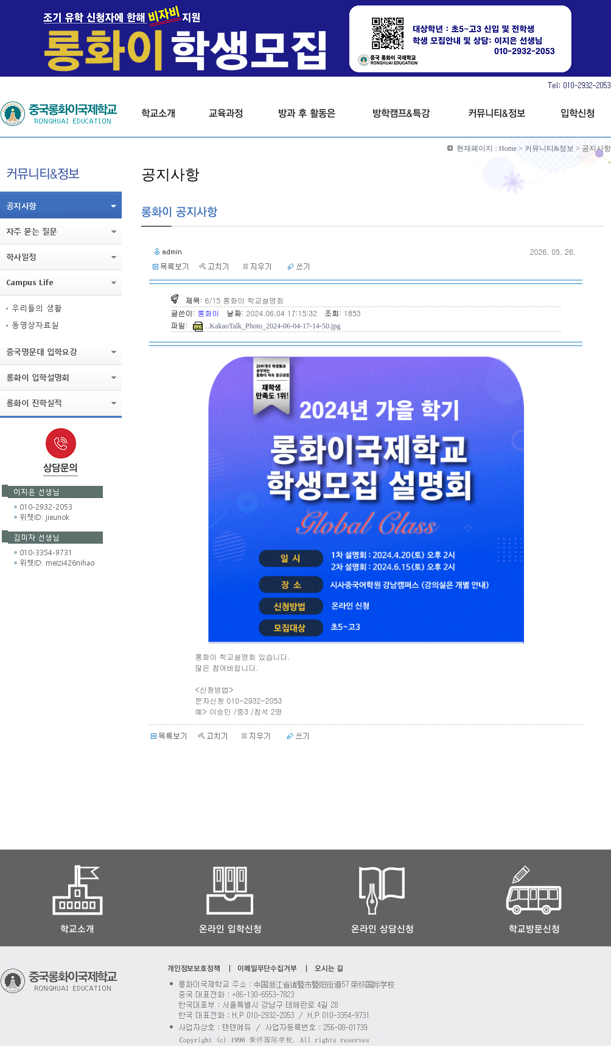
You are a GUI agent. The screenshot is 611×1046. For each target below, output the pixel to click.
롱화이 (210, 313)
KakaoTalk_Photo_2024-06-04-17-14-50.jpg (275, 326)
